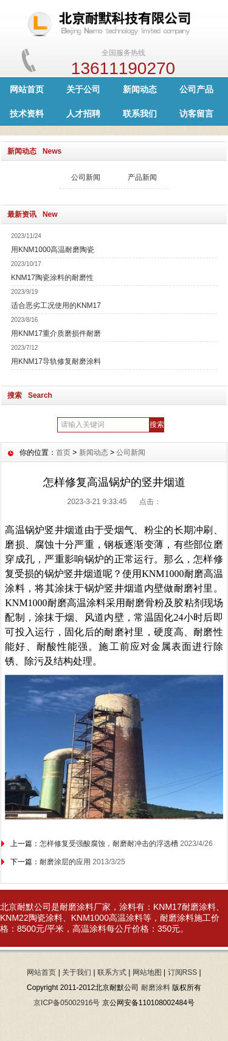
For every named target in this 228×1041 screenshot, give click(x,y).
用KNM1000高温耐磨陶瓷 (52, 249)
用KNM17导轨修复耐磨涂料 (56, 361)
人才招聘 (83, 113)
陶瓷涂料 (46, 918)
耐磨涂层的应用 (65, 862)
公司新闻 (85, 177)
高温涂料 (126, 918)
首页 (63, 452)
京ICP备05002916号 (66, 1002)
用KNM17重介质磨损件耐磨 (56, 333)
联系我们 (140, 113)
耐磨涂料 (199, 907)
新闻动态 (140, 89)
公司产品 (196, 89)
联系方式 (111, 972)
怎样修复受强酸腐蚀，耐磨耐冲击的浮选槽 (109, 843)
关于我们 (76, 972)
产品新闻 (142, 177)
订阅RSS (183, 972)
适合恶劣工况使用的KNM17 (56, 305)
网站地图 (147, 972)
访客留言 (196, 113)
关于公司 (83, 89)
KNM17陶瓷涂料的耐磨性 (52, 277)
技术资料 (27, 113)
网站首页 (27, 89)
